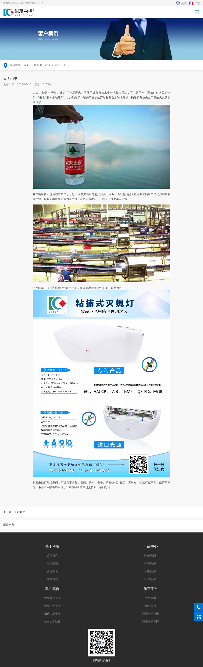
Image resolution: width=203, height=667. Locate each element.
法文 (194, 3)
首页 (26, 64)
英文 (181, 3)
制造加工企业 (42, 64)
